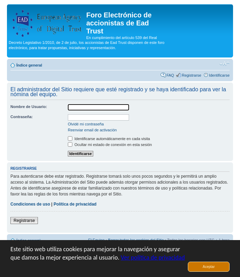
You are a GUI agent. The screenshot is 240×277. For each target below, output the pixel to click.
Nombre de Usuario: (28, 107)
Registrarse (191, 75)
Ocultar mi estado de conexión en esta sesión (110, 145)
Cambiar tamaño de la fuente (224, 64)
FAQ (170, 75)
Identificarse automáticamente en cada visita (109, 139)
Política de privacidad (75, 204)
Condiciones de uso (30, 204)
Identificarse (219, 75)
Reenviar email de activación (92, 130)
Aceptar (209, 267)
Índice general (29, 65)
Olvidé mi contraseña (86, 124)
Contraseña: (21, 117)
